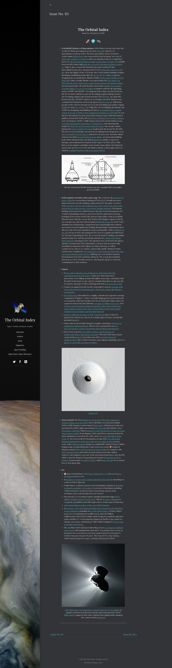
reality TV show (89, 460)
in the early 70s (106, 78)
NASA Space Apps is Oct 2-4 (95, 474)
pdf (103, 200)
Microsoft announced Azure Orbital (91, 449)
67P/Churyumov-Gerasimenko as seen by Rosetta (86, 610)
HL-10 (96, 75)
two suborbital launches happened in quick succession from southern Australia (91, 440)
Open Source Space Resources (20, 354)
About (20, 341)
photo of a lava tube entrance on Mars (80, 342)
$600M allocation (103, 222)
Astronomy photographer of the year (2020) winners (86, 505)
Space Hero (107, 460)
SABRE (64, 107)
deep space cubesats (70, 431)
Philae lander (69, 615)
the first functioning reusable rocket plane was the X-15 (94, 62)
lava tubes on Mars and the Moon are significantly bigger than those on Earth (89, 333)
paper (71, 292)
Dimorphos (98, 425)
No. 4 (78, 107)
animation (96, 140)
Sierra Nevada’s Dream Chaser (75, 134)
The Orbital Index (20, 320)
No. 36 (85, 107)
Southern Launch (78, 444)
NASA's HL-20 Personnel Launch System (86, 126)
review (100, 428)
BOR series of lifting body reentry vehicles (106, 118)
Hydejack (95, 663)
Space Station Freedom (82, 129)
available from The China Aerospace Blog (86, 150)
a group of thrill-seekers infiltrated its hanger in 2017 (91, 113)
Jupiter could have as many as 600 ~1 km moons (84, 315)
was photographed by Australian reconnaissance (83, 123)
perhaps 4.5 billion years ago (107, 303)
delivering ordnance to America (75, 59)
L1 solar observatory (99, 511)
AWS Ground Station (70, 452)
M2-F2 (102, 75)
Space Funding (20, 350)
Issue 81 (100, 51)
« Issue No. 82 (56, 634)
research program (113, 284)
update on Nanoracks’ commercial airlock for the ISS (89, 479)
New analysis (113, 610)
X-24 (112, 75)
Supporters (20, 345)
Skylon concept (105, 102)
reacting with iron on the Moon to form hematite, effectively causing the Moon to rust (93, 289)
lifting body (78, 56)
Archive (20, 336)
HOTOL (106, 97)
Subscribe (20, 332)
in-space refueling (110, 499)
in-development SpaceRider (90, 137)
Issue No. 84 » (130, 634)
